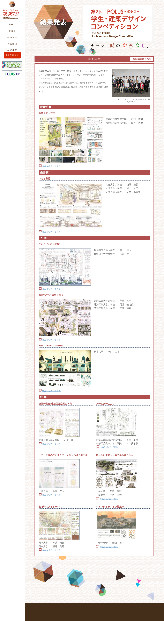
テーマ (12, 24)
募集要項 (12, 44)
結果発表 (12, 50)
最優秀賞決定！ (12, 55)
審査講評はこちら (141, 59)
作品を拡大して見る (51, 166)
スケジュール (12, 37)
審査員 (12, 31)
